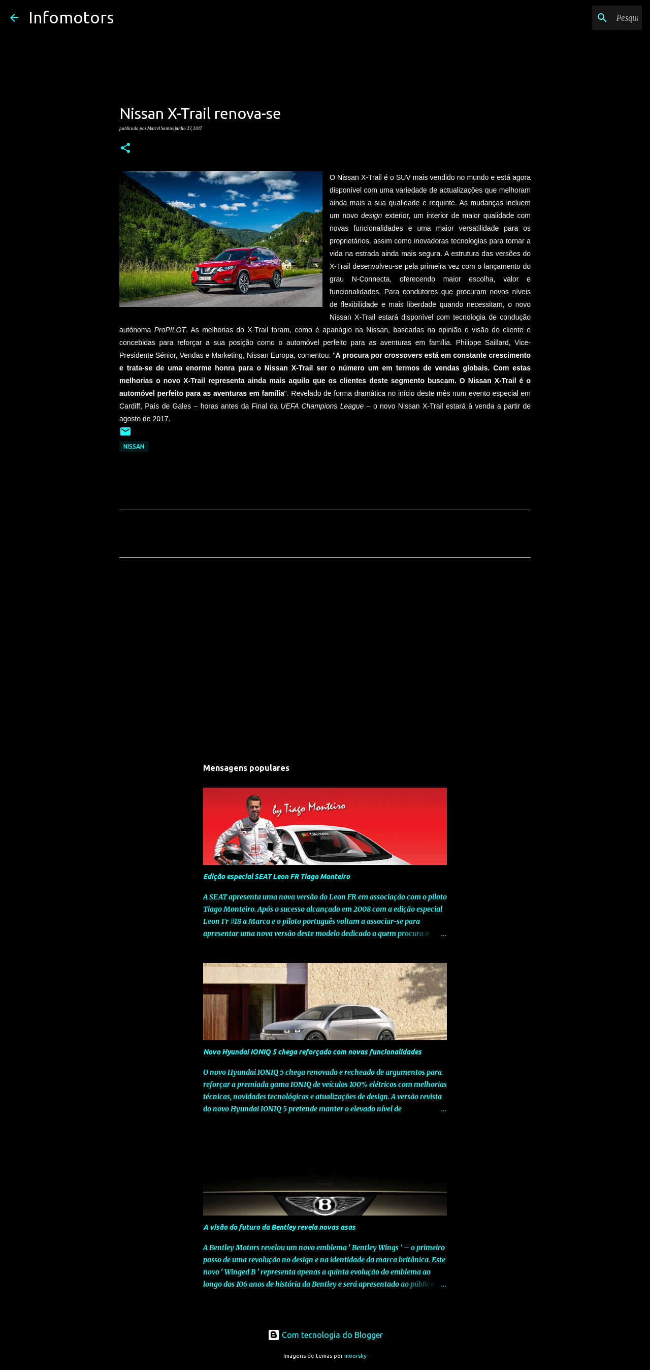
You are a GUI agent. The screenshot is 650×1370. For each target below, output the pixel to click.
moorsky (355, 1356)
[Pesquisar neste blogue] (588, 18)
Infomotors (71, 17)
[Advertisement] (325, 660)
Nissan (133, 446)
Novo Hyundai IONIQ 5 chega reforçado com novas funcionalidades (312, 1052)
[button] (125, 148)
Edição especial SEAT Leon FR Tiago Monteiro (276, 877)
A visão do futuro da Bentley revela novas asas (279, 1227)
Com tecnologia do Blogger (325, 1335)
